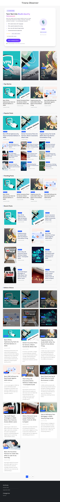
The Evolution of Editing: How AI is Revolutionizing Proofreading (51, 165)
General (5, 131)
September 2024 (6, 489)
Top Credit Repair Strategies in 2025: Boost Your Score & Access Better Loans (22, 275)
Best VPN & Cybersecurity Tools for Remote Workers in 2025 (11, 135)
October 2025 (6, 487)
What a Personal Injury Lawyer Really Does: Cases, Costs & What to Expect (49, 275)
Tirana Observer (30, 2)
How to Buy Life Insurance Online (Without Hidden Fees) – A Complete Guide (32, 145)
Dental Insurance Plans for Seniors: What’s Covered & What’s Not (23, 102)
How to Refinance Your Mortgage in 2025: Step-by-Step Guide (51, 155)
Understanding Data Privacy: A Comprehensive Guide (32, 165)
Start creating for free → (13, 40)
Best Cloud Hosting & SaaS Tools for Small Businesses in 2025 (50, 145)
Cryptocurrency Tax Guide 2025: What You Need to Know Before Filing (47, 135)
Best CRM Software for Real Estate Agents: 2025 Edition (50, 102)
